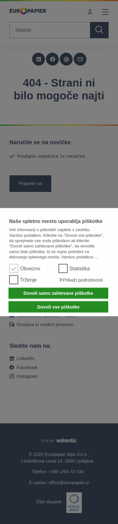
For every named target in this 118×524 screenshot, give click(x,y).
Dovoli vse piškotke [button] (58, 306)
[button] (81, 279)
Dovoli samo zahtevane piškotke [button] (58, 293)
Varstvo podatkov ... (79, 256)
